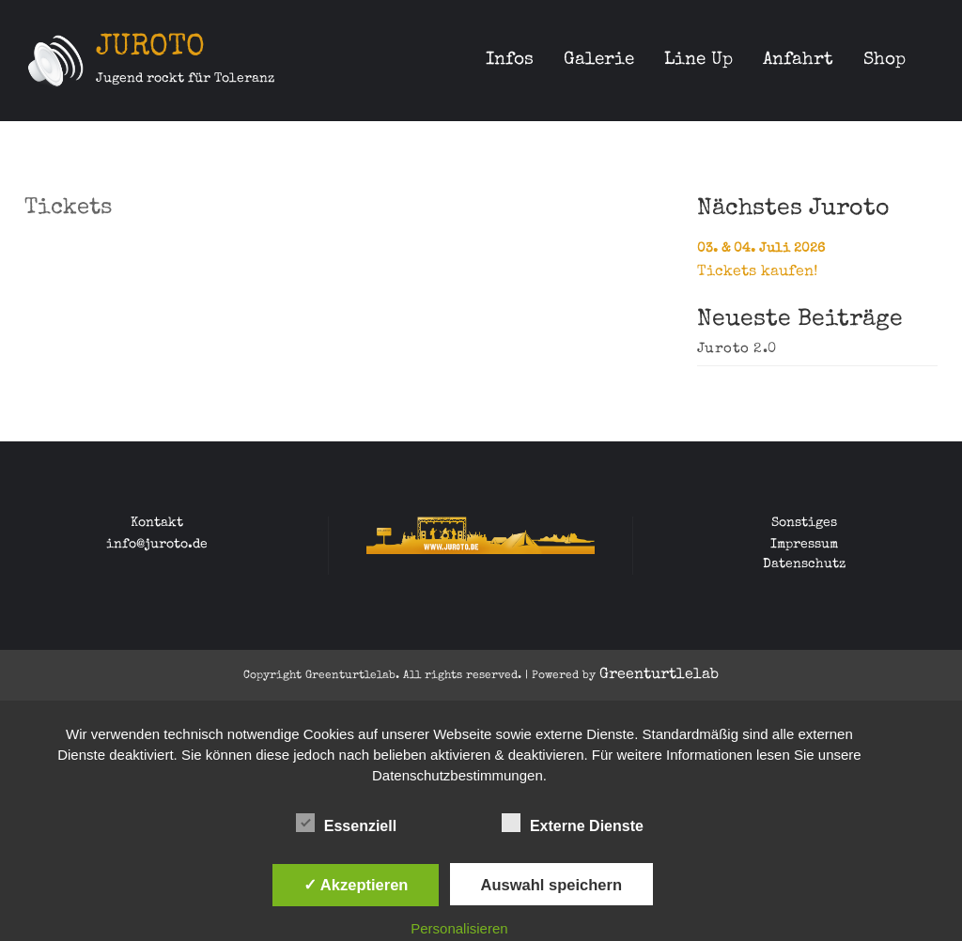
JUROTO (150, 48)
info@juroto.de (157, 544)
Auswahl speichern (551, 884)
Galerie (599, 60)
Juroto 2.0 (737, 349)
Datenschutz (804, 564)
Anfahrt (798, 60)
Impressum (804, 544)
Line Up (698, 60)
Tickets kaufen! (757, 272)
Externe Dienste (573, 822)
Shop (884, 60)
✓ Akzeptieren (356, 884)
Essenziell (346, 822)
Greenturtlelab (659, 675)
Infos (510, 60)
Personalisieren (459, 928)
